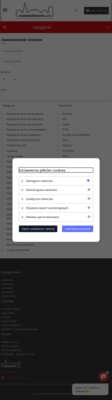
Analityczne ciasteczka (39, 199)
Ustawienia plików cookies (42, 170)
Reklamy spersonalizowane (42, 217)
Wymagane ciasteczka (39, 181)
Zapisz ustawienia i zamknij (38, 229)
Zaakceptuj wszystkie (77, 229)
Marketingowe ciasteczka (41, 190)
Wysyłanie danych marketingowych (47, 208)
